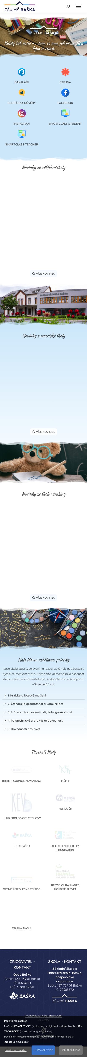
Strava (65, 82)
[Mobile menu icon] (78, 6)
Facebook (65, 103)
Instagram (21, 124)
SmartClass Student (65, 124)
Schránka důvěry (22, 103)
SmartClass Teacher (21, 144)
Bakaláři (22, 82)
